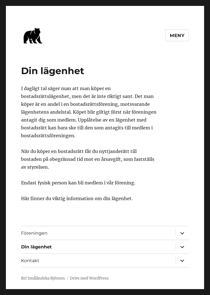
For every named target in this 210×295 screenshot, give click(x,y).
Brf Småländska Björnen (43, 278)
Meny (177, 35)
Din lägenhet (36, 247)
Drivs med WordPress (89, 278)
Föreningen (34, 233)
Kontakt (30, 260)
